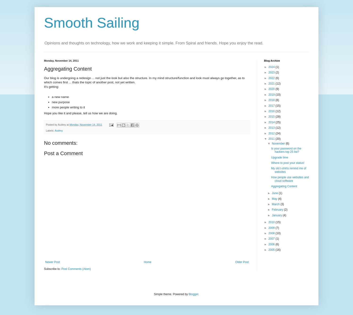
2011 (272, 138)
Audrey (59, 130)
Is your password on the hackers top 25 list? (286, 150)
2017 (272, 105)
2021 (272, 83)
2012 (272, 133)
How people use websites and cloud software (290, 179)
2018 (272, 100)
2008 (272, 233)
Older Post (242, 262)
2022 (272, 78)
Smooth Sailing (92, 23)
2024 (272, 67)
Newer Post (52, 262)
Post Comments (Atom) (76, 269)
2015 (272, 116)
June (275, 193)
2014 (272, 122)
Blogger (193, 294)
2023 (272, 72)
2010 (272, 222)
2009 (272, 228)
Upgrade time (279, 157)
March (276, 204)
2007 (272, 238)
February (278, 209)
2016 (272, 111)
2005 (272, 249)
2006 (272, 244)
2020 (272, 89)
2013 (272, 127)
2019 (272, 94)
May (275, 198)
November (279, 143)
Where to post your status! (287, 163)
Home (147, 262)
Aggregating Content (284, 186)
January (277, 215)
